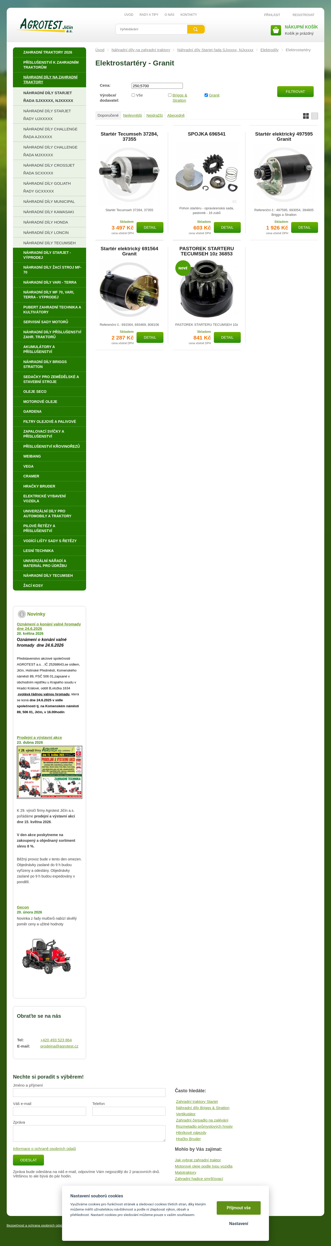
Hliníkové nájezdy (191, 1132)
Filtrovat (295, 92)
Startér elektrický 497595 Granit (284, 136)
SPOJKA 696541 (206, 134)
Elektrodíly (269, 50)
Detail (150, 227)
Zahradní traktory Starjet (197, 1101)
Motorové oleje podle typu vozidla (203, 1166)
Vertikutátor (186, 1114)
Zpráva (19, 1122)
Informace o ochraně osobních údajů (44, 1148)
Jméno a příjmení (28, 1085)
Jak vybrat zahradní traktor (198, 1160)
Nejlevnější (132, 115)
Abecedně (176, 115)
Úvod (99, 50)
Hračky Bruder (188, 1139)
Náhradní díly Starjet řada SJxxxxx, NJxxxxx (215, 50)
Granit (214, 95)
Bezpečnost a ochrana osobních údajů (35, 1225)
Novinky (36, 614)
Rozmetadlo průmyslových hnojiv (204, 1126)
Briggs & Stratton (179, 97)
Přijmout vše (239, 1207)
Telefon (98, 1103)
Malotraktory (185, 1172)
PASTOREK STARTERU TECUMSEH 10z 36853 (206, 251)
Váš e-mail (22, 1103)
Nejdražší (154, 115)
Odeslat (28, 1160)
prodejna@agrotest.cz (59, 1046)
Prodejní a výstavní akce (39, 737)
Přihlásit (272, 15)
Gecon (23, 907)
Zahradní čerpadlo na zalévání (202, 1120)
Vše (139, 95)
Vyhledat (196, 29)
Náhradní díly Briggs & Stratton (203, 1107)
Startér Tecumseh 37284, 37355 (129, 136)
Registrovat (303, 15)
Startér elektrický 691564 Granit (129, 251)
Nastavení (238, 1223)
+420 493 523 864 (56, 1040)
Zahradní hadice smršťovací (199, 1178)
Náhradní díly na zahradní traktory (140, 50)
